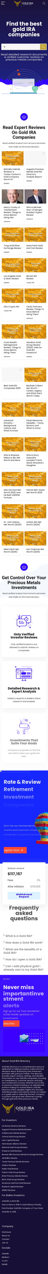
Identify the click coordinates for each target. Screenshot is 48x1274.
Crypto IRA (30, 282)
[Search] (44, 3)
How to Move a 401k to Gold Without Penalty (21, 1204)
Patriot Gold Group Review (13, 1172)
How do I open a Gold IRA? (24, 960)
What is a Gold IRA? (19, 937)
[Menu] (3, 3)
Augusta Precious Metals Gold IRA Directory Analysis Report (35, 173)
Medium (5, 1257)
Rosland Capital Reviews (12, 1186)
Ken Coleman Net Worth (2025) (35, 550)
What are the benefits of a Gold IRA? (22, 952)
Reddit (5, 1264)
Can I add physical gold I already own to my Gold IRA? (23, 968)
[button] (24, 937)
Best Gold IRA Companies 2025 (12, 387)
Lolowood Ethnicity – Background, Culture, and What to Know (11, 425)
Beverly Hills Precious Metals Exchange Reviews (22, 1154)
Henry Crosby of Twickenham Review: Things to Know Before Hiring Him (12, 212)
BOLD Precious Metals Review (15, 1176)
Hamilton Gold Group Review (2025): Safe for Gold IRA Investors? (34, 347)
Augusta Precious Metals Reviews (16, 1129)
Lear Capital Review (10, 1140)
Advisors (7, 221)
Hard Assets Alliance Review (14, 1144)
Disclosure (6, 1232)
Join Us (5, 1242)
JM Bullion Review (9, 1158)
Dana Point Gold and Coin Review (34, 247)
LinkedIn (5, 1253)
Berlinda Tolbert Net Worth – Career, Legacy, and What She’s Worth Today (34, 390)
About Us (6, 1235)
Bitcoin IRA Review (31, 277)
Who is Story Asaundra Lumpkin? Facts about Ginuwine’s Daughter (35, 460)
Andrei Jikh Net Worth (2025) (33, 523)
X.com (5, 1260)
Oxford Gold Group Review (13, 1136)
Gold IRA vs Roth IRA (10, 1201)
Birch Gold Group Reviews (13, 1179)
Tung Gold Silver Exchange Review (12, 247)
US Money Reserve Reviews (14, 1126)
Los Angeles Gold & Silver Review (12, 277)
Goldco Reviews (9, 1165)
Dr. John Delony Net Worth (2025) (13, 523)
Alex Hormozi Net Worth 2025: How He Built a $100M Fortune (12, 493)
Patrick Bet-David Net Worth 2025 (35, 491)
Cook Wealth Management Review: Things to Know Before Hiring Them (12, 347)
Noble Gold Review (10, 1169)
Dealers (6, 183)
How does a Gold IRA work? (24, 943)
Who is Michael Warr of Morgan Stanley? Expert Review (34, 211)
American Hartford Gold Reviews (16, 1183)
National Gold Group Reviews (14, 1147)
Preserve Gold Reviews (12, 1151)
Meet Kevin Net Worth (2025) (11, 550)
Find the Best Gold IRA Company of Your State (22, 1208)
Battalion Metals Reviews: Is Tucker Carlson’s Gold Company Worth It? (12, 174)
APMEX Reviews (8, 1190)
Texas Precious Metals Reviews (15, 1161)
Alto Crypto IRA (11, 306)
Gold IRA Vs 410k (9, 1211)
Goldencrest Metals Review (14, 1133)
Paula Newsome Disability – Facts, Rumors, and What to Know (35, 424)
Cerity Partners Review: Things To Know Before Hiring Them (35, 310)
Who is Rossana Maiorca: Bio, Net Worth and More (12, 458)
